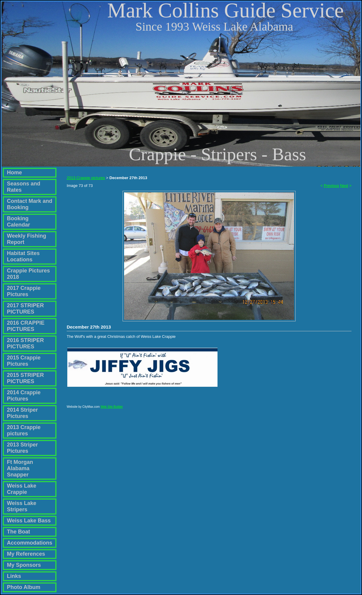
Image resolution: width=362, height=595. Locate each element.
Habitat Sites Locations (23, 256)
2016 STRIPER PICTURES (25, 343)
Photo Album (23, 587)
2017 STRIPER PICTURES (25, 308)
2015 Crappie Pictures (24, 361)
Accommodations (29, 543)
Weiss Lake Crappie (21, 489)
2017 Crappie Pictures (24, 291)
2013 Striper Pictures (22, 448)
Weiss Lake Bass (29, 521)
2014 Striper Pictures (22, 413)
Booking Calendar (18, 221)
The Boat (18, 532)
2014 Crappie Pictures (24, 395)
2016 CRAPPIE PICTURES (25, 326)
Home (14, 173)
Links (14, 576)
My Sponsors (24, 565)
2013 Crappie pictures (24, 430)
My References (26, 554)
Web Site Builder (112, 409)
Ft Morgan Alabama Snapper (20, 468)
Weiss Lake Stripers (21, 506)
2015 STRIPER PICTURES (25, 378)
